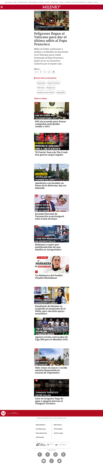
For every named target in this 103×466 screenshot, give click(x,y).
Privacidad (58, 429)
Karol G (96, 2)
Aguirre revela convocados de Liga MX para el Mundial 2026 (51, 338)
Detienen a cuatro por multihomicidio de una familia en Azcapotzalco (48, 247)
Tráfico (62, 2)
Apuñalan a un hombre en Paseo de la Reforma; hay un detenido (50, 185)
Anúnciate (40, 437)
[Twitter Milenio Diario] (47, 454)
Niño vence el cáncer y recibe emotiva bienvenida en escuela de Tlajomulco (51, 370)
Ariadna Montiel (22, 2)
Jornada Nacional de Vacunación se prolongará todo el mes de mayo (49, 216)
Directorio (58, 425)
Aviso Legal (58, 433)
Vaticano (40, 88)
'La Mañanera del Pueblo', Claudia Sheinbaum (49, 276)
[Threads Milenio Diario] (63, 454)
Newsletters (40, 425)
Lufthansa (68, 2)
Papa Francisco (54, 83)
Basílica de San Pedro (45, 92)
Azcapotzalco (54, 2)
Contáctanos (41, 429)
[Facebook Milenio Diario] (40, 454)
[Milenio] (51, 7)
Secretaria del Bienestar (79, 2)
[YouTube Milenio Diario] (43, 461)
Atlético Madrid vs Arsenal (35, 2)
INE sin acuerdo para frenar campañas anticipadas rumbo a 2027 (50, 124)
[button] (1, 7)
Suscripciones (41, 433)
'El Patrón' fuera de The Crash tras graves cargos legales (51, 153)
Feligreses (51, 88)
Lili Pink (47, 2)
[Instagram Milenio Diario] (55, 454)
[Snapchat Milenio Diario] (59, 461)
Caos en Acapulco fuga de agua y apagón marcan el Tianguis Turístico (49, 401)
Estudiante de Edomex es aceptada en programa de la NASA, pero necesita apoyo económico (50, 310)
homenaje (41, 83)
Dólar (15, 2)
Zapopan (89, 2)
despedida (61, 92)
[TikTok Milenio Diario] (51, 461)
